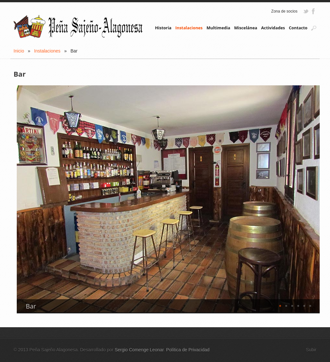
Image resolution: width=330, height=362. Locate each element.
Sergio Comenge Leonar (139, 349)
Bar (31, 306)
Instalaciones (189, 28)
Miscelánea (245, 28)
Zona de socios (284, 11)
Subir (311, 349)
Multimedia (218, 28)
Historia (163, 28)
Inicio (19, 50)
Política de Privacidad (187, 349)
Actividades (273, 28)
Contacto (298, 28)
